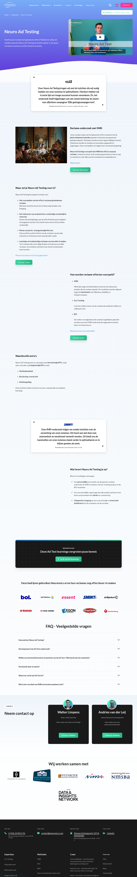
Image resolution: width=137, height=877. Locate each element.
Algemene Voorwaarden (111, 857)
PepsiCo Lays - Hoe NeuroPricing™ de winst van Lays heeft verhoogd (83, 838)
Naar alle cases (75, 858)
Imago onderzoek (10, 844)
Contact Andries (112, 704)
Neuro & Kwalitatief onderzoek (48, 842)
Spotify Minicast (109, 851)
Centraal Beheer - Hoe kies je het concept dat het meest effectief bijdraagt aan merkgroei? (82, 830)
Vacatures (106, 847)
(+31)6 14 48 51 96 (16, 802)
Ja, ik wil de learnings (68, 528)
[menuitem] (34, 5)
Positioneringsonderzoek (13, 850)
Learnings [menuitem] (78, 5)
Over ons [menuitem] (89, 5)
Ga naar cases (24, 262)
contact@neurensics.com (52, 802)
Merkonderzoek (10, 839)
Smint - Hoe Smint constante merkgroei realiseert (84, 845)
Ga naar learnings (80, 170)
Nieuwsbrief (107, 833)
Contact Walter (68, 704)
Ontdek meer (78, 338)
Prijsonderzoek (10, 833)
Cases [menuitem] (67, 5)
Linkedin (110, 802)
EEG (38, 833)
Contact (126, 5)
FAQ (104, 828)
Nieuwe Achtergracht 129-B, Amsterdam (86, 803)
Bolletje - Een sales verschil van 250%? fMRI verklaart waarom (84, 852)
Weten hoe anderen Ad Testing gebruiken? (31, 255)
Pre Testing (8, 828)
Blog (104, 837)
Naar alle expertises (11, 855)
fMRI (39, 828)
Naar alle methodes (44, 847)
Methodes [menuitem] (46, 5)
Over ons (106, 823)
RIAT (39, 837)
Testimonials (107, 842)
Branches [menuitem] (57, 5)
